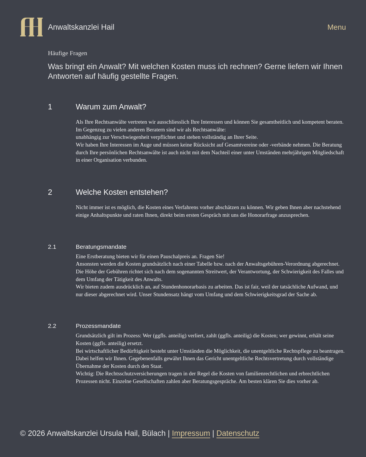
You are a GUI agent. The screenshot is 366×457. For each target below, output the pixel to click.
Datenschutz (237, 433)
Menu (336, 27)
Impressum (191, 433)
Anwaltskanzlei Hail (81, 27)
